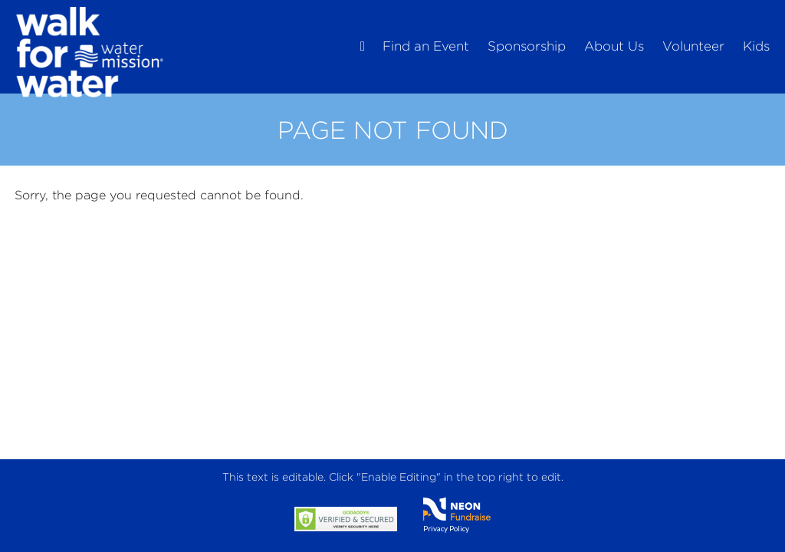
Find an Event (426, 46)
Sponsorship (527, 46)
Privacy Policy (446, 528)
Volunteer (693, 46)
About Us (614, 46)
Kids (756, 46)
